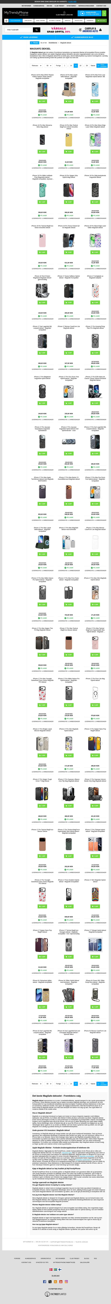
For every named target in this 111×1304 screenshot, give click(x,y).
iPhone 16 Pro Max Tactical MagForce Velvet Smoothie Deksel (69, 127)
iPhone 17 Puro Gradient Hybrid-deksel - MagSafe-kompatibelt (68, 881)
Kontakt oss (101, 6)
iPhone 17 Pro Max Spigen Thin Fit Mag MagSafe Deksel (42, 629)
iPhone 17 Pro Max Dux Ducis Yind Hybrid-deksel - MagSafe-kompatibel (95, 479)
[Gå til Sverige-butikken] (55, 1269)
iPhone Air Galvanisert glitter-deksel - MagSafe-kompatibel (42, 981)
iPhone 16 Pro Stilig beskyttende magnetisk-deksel (95, 176)
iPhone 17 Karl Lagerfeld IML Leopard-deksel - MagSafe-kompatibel (42, 328)
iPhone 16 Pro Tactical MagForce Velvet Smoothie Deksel (42, 226)
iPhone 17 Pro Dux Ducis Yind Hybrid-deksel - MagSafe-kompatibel (69, 378)
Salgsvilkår (84, 1262)
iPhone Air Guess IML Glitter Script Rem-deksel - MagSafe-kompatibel (95, 982)
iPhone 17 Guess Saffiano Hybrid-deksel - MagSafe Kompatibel (69, 277)
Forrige (58, 65)
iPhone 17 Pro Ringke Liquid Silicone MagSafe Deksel (42, 730)
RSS (95, 1258)
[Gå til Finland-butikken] (59, 1269)
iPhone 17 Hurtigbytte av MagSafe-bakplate (95, 277)
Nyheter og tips (42, 1262)
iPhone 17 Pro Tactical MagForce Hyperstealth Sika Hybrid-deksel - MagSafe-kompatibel (69, 831)
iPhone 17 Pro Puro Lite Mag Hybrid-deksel (95, 679)
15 (76, 65)
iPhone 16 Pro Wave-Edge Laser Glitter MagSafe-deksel (95, 226)
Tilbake (35, 43)
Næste (93, 65)
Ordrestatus (46, 1258)
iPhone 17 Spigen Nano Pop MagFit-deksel (42, 931)
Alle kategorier (15, 20)
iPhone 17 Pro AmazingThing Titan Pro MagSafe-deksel (95, 327)
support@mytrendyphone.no (61, 1242)
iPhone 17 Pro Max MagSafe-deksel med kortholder (68, 528)
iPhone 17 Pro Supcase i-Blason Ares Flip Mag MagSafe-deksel (68, 780)
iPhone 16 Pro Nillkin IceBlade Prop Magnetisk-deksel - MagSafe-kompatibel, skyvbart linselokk (42, 177)
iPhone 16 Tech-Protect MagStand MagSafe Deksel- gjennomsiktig (42, 277)
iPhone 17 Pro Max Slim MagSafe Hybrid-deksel (95, 579)
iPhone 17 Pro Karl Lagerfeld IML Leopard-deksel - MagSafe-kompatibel (95, 428)
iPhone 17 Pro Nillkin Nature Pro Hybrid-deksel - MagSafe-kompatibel (68, 680)
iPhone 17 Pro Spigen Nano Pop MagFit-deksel (95, 730)
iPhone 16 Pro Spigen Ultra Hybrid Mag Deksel (69, 176)
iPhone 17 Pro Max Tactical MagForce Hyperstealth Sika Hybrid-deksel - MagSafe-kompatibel (95, 630)
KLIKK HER (72, 1)
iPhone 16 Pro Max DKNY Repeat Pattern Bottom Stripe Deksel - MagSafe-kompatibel (42, 76)
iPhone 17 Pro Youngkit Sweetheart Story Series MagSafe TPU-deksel (42, 881)
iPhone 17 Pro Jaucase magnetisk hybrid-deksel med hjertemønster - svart (68, 428)
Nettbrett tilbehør (54, 20)
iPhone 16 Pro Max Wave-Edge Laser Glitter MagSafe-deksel (95, 126)
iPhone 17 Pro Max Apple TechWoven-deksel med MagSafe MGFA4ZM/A (42, 479)
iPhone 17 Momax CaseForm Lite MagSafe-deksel (69, 327)
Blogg (86, 1258)
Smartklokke (78, 20)
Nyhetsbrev (71, 6)
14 (71, 65)
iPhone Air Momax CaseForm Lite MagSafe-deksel (95, 1031)
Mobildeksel (28, 20)
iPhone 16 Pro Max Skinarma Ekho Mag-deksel (42, 126)
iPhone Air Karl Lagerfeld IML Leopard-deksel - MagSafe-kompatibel (42, 1032)
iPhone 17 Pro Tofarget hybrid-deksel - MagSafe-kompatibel (95, 830)
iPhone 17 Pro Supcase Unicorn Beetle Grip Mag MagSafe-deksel (95, 780)
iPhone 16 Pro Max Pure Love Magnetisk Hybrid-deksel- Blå (95, 75)
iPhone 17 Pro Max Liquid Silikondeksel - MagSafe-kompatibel (42, 529)
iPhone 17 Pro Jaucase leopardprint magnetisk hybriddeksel (42, 428)
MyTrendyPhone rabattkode (64, 1262)
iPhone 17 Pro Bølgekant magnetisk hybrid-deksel (42, 377)
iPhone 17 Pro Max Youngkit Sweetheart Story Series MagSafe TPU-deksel (42, 680)
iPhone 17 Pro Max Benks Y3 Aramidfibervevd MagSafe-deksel (69, 478)
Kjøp (43, 101)
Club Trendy (59, 6)
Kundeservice (39, 6)
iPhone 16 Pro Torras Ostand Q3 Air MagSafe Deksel (69, 226)
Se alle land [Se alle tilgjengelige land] (55, 1275)
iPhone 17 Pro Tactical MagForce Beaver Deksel (42, 830)
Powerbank (90, 20)
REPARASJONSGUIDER (86, 6)
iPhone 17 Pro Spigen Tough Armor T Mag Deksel (42, 780)
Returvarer (26, 6)
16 (80, 65)
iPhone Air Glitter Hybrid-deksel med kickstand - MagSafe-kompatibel (69, 982)
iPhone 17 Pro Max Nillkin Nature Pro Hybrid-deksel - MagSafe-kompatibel (42, 579)
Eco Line (101, 20)
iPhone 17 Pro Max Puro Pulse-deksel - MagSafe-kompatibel (68, 579)
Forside (17, 1258)
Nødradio (67, 20)
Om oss (49, 6)
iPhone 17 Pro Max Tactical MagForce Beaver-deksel (69, 629)
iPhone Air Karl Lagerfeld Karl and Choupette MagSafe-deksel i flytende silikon (69, 1032)
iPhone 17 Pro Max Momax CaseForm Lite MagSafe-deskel (95, 528)
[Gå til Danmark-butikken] (51, 1269)
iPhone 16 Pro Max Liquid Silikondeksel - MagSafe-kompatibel (68, 76)
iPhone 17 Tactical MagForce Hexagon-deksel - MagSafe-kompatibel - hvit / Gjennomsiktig (68, 932)
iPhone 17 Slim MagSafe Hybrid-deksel (95, 881)
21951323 (85, 1242)
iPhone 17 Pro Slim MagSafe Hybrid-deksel (68, 730)
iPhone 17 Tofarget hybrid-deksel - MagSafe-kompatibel (95, 931)
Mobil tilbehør (40, 20)
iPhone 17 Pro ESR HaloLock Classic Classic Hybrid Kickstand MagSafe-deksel (95, 378)
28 (87, 65)
